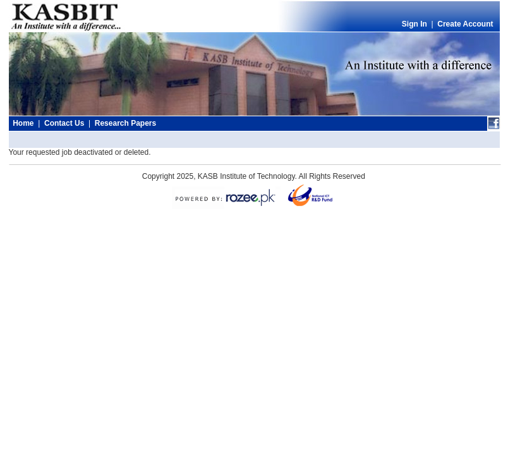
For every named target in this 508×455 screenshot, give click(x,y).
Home (23, 123)
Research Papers (125, 123)
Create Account (465, 24)
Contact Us (64, 123)
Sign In (414, 24)
